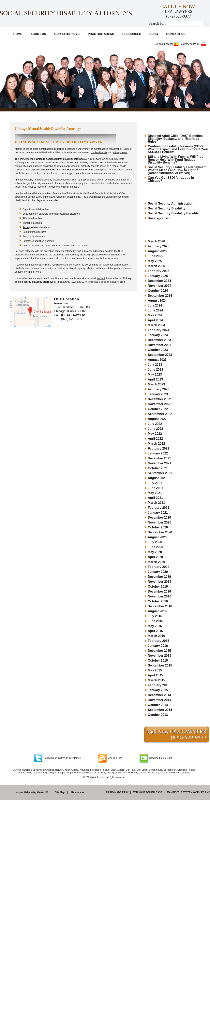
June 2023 (155, 369)
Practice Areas (101, 34)
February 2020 (158, 566)
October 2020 (158, 527)
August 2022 (157, 419)
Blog (153, 34)
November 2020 (159, 522)
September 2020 (160, 532)
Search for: (157, 23)
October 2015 (158, 660)
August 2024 (157, 300)
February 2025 (158, 271)
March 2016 (156, 636)
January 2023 (158, 394)
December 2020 (159, 517)
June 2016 (155, 621)
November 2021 (159, 463)
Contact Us (175, 34)
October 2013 (158, 714)
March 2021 (156, 502)
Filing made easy (117, 792)
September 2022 (160, 414)
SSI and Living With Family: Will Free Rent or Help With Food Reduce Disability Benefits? (175, 159)
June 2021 (155, 488)
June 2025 (155, 256)
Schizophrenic (30, 213)
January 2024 (158, 335)
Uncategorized (159, 218)
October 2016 (158, 601)
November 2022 (159, 404)
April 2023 (155, 379)
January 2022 (158, 453)
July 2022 (155, 423)
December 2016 (159, 591)
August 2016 (157, 611)
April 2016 (155, 631)
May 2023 (155, 374)
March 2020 (156, 562)
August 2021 (157, 478)
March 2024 (156, 325)
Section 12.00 (34, 196)
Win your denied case (147, 792)
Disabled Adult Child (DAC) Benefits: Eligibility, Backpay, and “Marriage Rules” (175, 138)
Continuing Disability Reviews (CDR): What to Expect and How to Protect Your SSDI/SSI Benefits (178, 149)
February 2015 (158, 685)
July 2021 (155, 483)
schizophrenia (120, 152)
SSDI (83, 179)
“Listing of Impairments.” (69, 196)
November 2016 (159, 596)
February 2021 (158, 507)
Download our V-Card (160, 758)
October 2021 (158, 468)
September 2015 (160, 665)
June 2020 (155, 547)
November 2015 (159, 655)
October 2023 (158, 350)
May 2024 (155, 315)
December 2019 (159, 576)
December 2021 (159, 458)
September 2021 (160, 473)
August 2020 (157, 537)
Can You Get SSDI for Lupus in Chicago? (171, 179)
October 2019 (158, 586)
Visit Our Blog (115, 758)
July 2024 (155, 305)
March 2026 (156, 241)
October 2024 (158, 290)
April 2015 (155, 675)
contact (101, 278)
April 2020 (155, 557)
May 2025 (155, 261)
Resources (131, 34)
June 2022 (155, 428)
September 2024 (160, 295)
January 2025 (158, 276)
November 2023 (159, 345)
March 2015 (156, 680)
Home (17, 34)
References (77, 792)
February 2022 (158, 448)
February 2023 (158, 389)
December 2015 (159, 650)
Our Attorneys (67, 34)
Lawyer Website (24, 792)
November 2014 (159, 700)
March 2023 (156, 384)
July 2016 (155, 616)
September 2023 (160, 354)
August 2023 (157, 359)
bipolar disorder (99, 152)
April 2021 (155, 497)
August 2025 (157, 251)
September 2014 (160, 709)
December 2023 (159, 340)
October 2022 (158, 409)
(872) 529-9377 (178, 16)
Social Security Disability (166, 208)
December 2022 (159, 399)
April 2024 (155, 320)
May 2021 (155, 493)
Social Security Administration (170, 203)
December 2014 (159, 695)
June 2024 (155, 310)
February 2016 (158, 640)
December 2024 (159, 280)
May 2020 (155, 552)
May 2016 (155, 626)
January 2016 (158, 645)
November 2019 (159, 581)
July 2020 (155, 542)
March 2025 (156, 266)
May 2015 (155, 670)
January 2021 (158, 512)
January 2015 (158, 690)
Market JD (42, 792)
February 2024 (158, 330)
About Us (38, 34)
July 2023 (155, 364)
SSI (92, 179)
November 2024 (159, 285)
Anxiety (26, 227)
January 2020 (158, 571)
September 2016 (160, 606)
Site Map (60, 792)
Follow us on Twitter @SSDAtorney (62, 758)
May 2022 (155, 433)
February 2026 (158, 246)
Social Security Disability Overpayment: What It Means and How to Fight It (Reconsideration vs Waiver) (177, 170)
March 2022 (156, 443)
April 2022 (155, 438)
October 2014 (158, 705)
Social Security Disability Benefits (173, 213)
